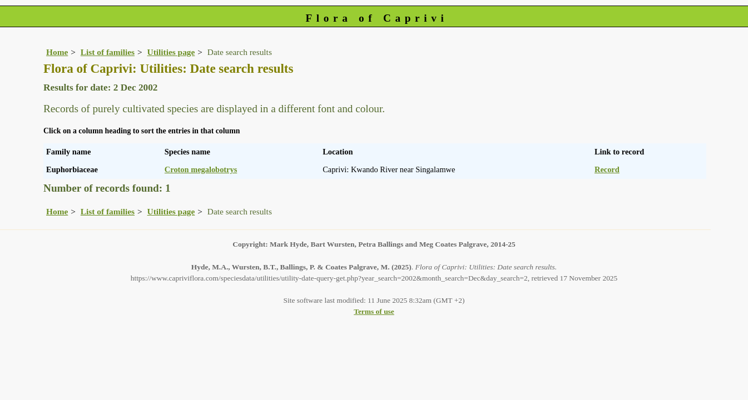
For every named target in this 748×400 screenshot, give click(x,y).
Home (57, 52)
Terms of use (374, 311)
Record (607, 169)
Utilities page (171, 52)
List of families (108, 52)
